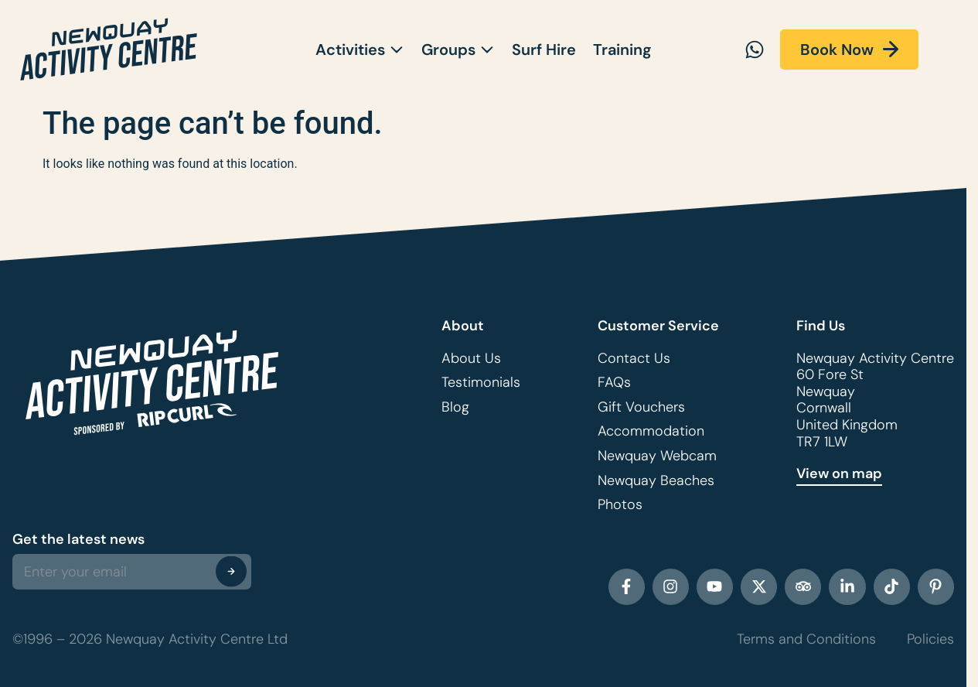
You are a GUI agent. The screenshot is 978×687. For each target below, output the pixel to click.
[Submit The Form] (231, 570)
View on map (839, 473)
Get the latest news (78, 539)
